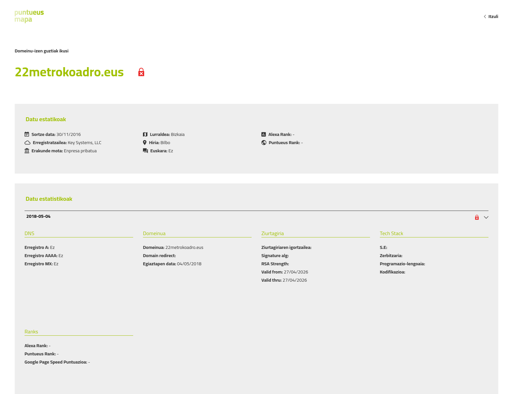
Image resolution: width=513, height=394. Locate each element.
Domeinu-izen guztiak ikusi (41, 51)
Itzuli (490, 16)
